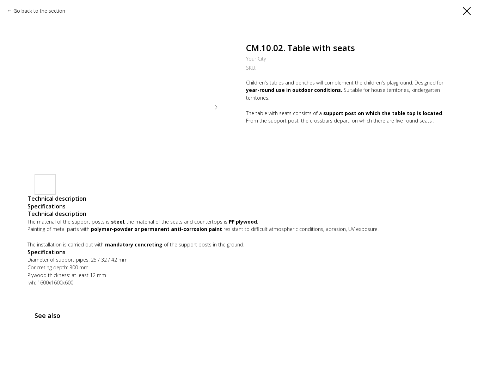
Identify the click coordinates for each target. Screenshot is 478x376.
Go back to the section (39, 10)
